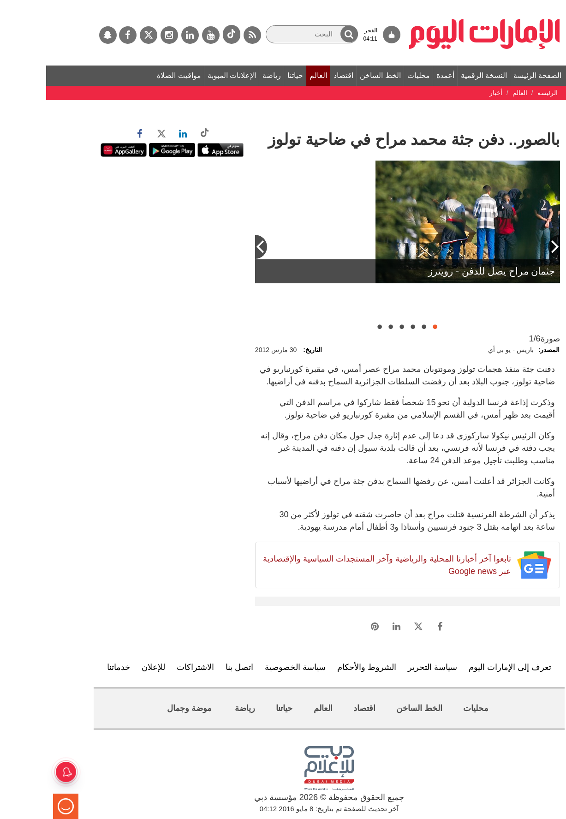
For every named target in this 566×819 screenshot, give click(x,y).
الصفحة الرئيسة (491, 75)
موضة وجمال (143, 708)
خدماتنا (72, 667)
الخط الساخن (334, 75)
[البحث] (266, 34)
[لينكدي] (144, 35)
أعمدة (399, 75)
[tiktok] (185, 34)
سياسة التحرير (386, 667)
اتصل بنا (193, 667)
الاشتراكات (149, 667)
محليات (372, 75)
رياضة (225, 75)
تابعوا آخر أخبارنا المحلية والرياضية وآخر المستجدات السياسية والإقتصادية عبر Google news (341, 565)
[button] (303, 33)
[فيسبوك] (81, 35)
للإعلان (107, 667)
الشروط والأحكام (320, 667)
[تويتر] (102, 35)
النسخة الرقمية (438, 75)
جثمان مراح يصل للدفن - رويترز (445, 271)
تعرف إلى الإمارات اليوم (464, 667)
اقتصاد (297, 75)
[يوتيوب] (164, 35)
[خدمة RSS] (206, 35)
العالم (272, 75)
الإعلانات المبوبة (185, 75)
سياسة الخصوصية (249, 667)
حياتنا (249, 75)
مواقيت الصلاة (133, 75)
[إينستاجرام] (123, 35)
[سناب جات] (62, 35)
